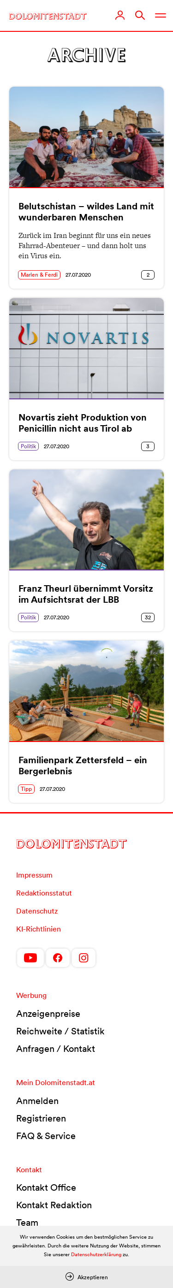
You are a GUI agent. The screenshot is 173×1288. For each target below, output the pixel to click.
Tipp (26, 789)
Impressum (34, 874)
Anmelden (37, 1100)
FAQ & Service (46, 1135)
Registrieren (41, 1118)
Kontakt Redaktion (54, 1205)
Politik (28, 446)
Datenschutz (37, 910)
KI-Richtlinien (38, 928)
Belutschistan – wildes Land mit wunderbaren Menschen (86, 212)
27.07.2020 (78, 275)
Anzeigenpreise (48, 1013)
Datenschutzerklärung (96, 1254)
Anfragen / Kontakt (55, 1048)
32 (148, 617)
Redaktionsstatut (44, 892)
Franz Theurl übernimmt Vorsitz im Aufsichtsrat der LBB (85, 594)
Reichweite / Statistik (60, 1031)
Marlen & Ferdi (39, 275)
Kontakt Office (46, 1187)
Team (27, 1222)
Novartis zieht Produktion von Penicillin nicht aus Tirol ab (82, 423)
